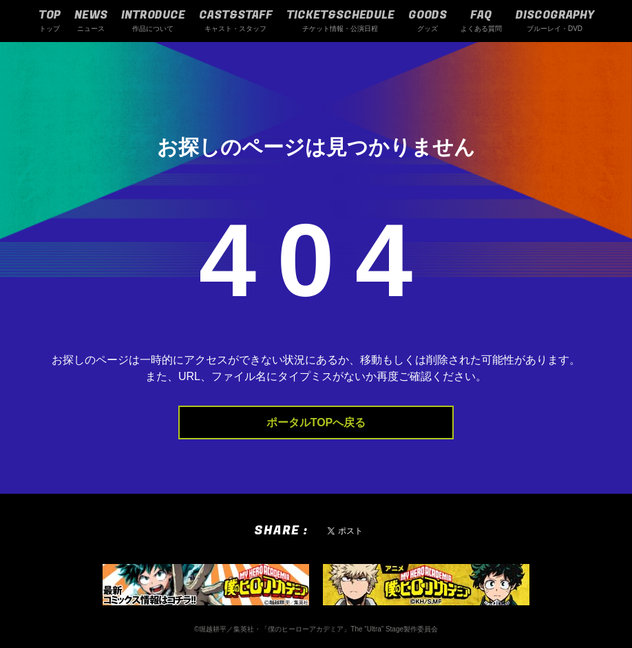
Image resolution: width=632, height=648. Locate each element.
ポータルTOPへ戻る (316, 422)
